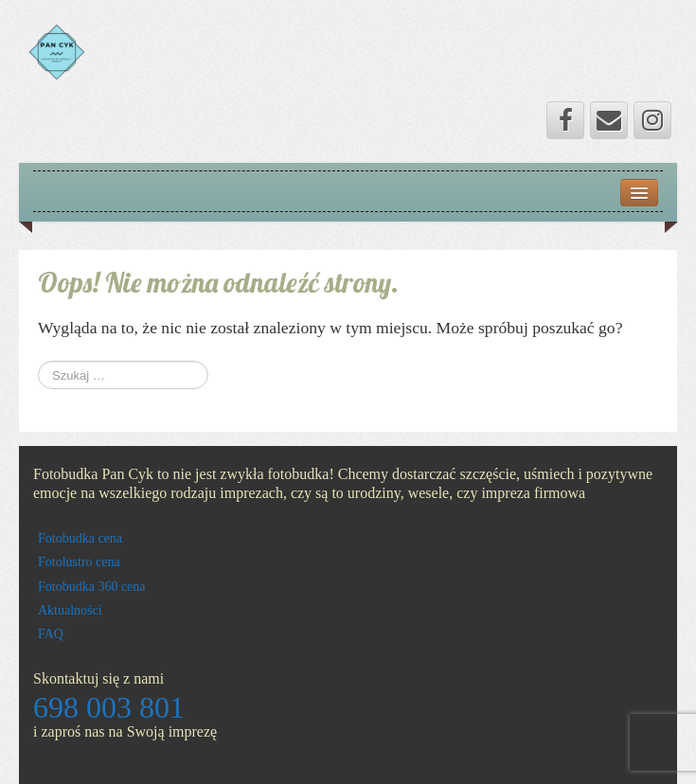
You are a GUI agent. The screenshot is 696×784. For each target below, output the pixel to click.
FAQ (50, 634)
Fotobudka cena (80, 538)
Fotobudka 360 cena (92, 586)
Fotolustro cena (79, 562)
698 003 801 (109, 707)
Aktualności (70, 610)
